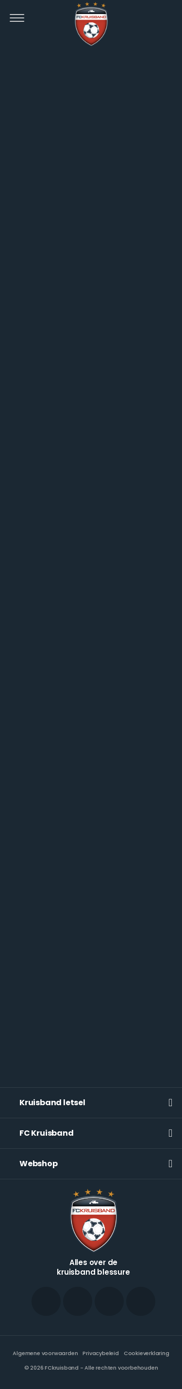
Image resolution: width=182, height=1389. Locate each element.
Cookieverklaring (146, 1353)
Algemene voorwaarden (45, 1353)
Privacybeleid (100, 1353)
